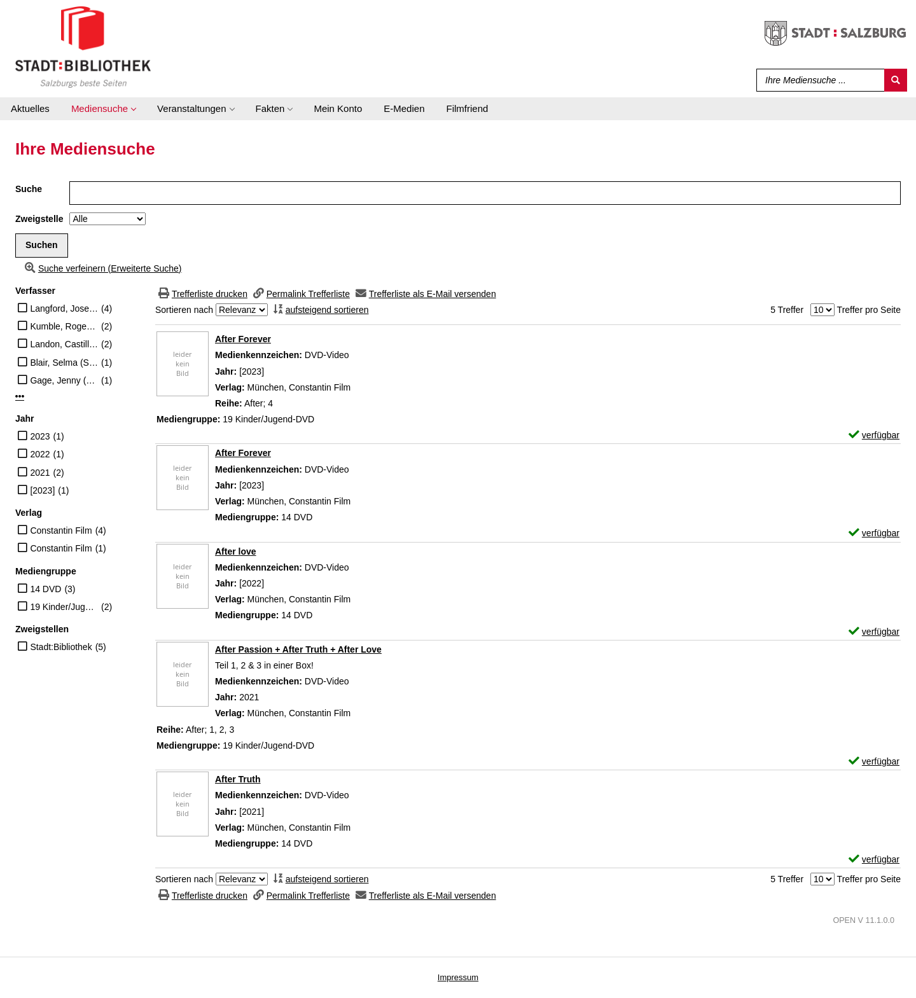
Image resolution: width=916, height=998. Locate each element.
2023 (40, 436)
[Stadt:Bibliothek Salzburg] (83, 46)
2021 (40, 473)
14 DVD (45, 589)
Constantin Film (61, 530)
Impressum (458, 977)
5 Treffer (786, 310)
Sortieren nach (184, 310)
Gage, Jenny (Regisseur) (64, 380)
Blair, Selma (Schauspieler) (64, 362)
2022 (40, 454)
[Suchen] (895, 80)
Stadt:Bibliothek (61, 647)
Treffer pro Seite (869, 310)
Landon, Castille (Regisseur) (64, 344)
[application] (103, 108)
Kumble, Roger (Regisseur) (64, 326)
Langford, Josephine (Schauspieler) (64, 308)
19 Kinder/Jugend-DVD (64, 607)
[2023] (42, 490)
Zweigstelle (39, 219)
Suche (28, 189)
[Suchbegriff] (817, 80)
